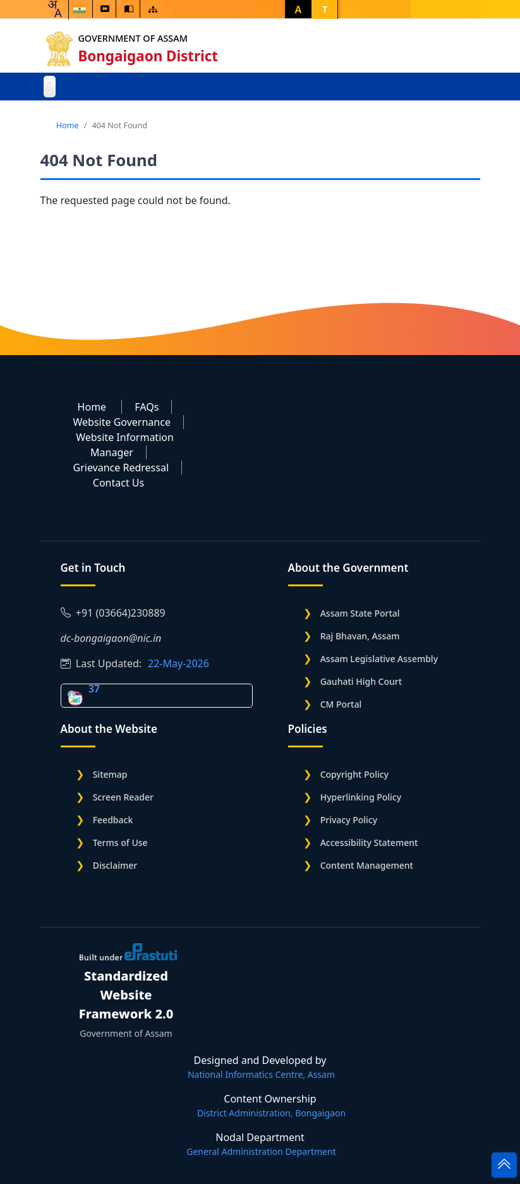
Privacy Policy (348, 820)
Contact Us (118, 483)
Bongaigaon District (148, 56)
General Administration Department (261, 1151)
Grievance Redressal (121, 467)
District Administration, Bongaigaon (271, 1113)
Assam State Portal (360, 613)
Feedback (113, 820)
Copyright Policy (354, 774)
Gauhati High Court (361, 681)
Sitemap (110, 774)
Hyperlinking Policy (360, 797)
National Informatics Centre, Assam (261, 1074)
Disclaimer (115, 865)
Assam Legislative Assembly (379, 659)
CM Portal (341, 704)
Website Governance (122, 422)
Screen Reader (123, 797)
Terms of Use (120, 843)
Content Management (366, 865)
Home (67, 125)
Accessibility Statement (369, 843)
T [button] (324, 9)
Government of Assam (133, 38)
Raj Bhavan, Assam (360, 636)
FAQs (147, 407)
